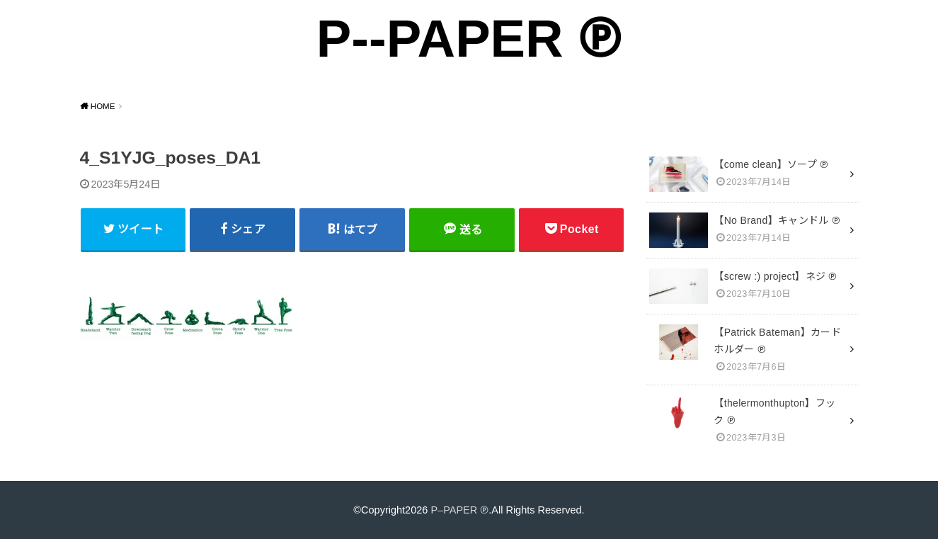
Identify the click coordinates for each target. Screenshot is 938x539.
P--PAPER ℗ (469, 38)
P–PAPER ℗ (459, 510)
